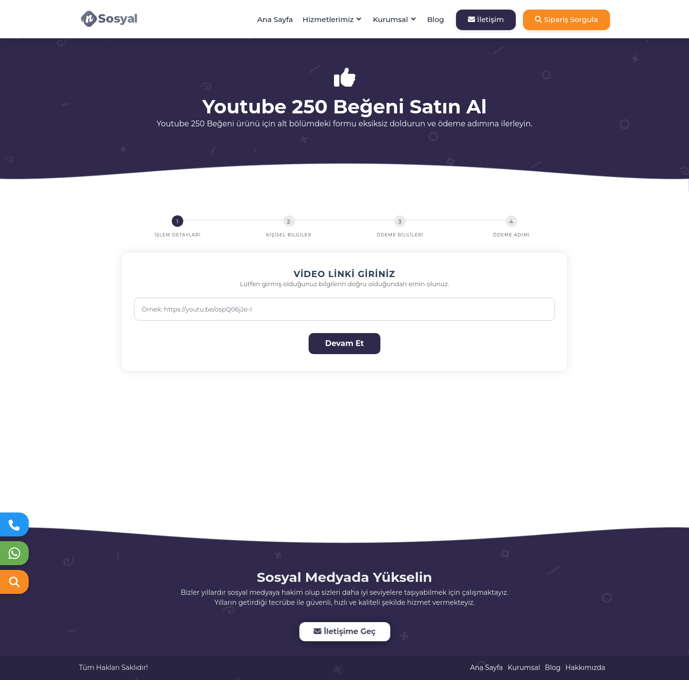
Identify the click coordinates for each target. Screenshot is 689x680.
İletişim (486, 19)
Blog (435, 19)
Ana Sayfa (275, 19)
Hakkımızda (585, 667)
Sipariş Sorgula (566, 19)
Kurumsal (390, 19)
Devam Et (344, 343)
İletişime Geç (344, 631)
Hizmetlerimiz (328, 19)
